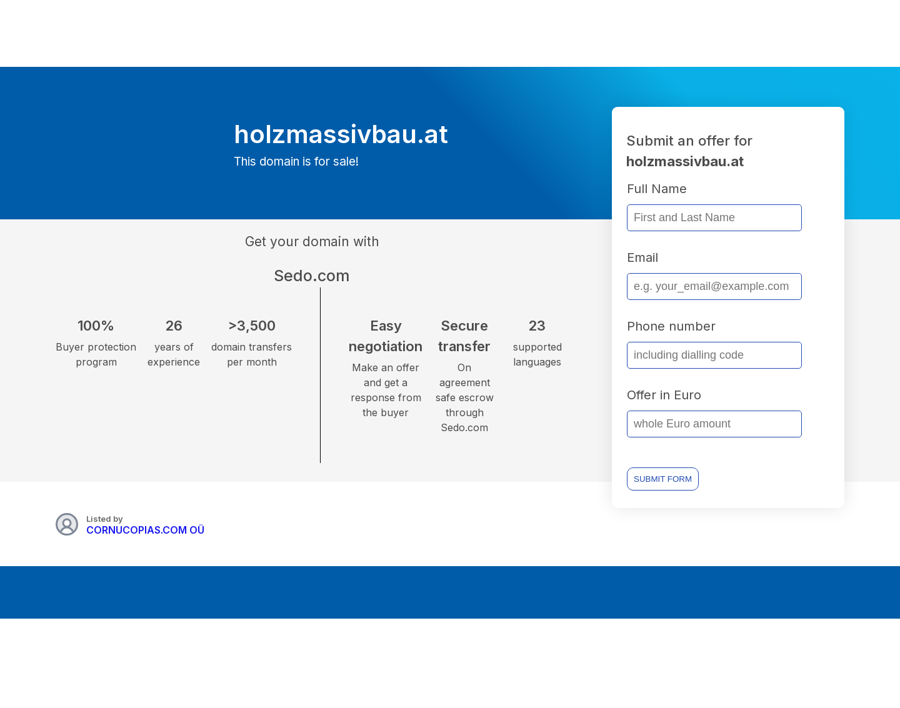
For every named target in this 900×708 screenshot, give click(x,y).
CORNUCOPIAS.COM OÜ (145, 530)
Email (642, 257)
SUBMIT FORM (663, 479)
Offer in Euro (664, 394)
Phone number (671, 326)
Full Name (657, 188)
